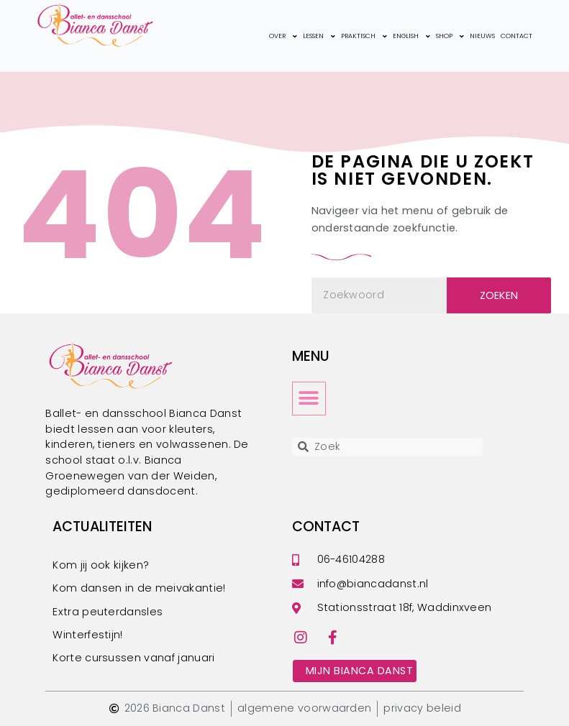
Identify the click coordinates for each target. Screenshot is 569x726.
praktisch (364, 36)
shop (450, 36)
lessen (319, 36)
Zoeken (499, 295)
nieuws (482, 36)
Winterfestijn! (87, 635)
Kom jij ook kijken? (101, 565)
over (283, 36)
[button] (309, 398)
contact (516, 36)
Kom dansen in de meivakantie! (139, 588)
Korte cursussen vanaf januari (133, 658)
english (411, 36)
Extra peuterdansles (108, 612)
